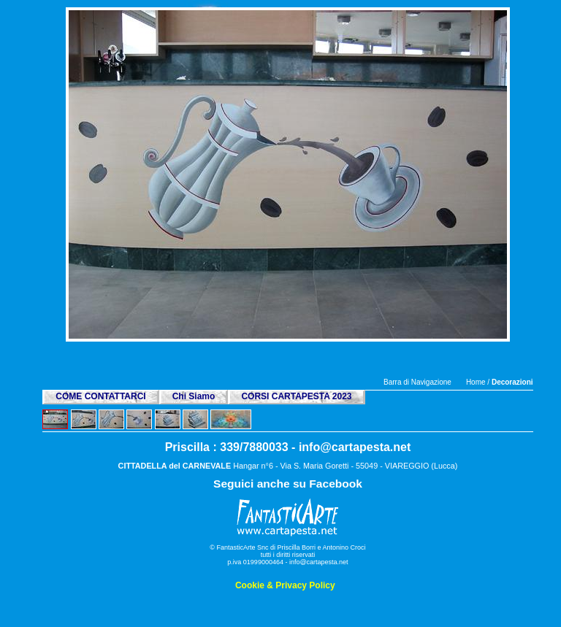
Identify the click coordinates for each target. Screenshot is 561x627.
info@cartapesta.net (355, 447)
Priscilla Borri (297, 547)
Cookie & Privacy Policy (285, 585)
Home (476, 382)
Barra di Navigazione (417, 382)
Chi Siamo (193, 396)
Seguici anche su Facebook (287, 483)
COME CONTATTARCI (100, 396)
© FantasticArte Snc (239, 547)
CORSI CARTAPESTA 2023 (296, 396)
